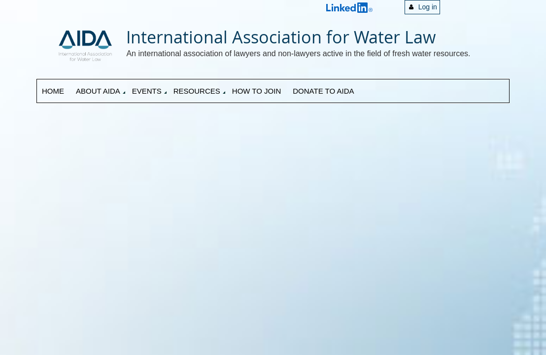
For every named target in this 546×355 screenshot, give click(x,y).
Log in (427, 7)
